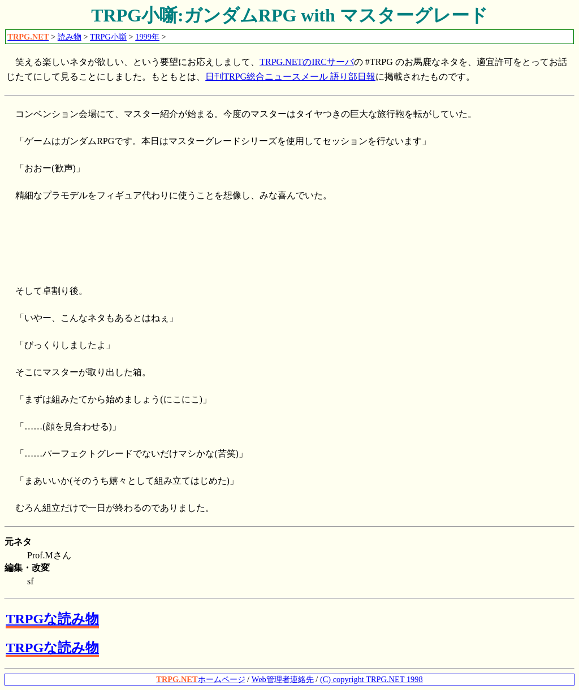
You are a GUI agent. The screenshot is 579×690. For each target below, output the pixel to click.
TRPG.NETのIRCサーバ (307, 62)
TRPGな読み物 (52, 618)
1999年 (147, 36)
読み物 (69, 36)
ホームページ (200, 679)
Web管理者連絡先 (283, 679)
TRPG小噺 (108, 36)
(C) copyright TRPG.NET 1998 (371, 679)
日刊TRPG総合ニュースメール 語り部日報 (290, 76)
